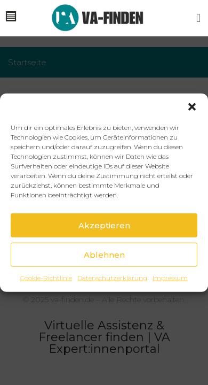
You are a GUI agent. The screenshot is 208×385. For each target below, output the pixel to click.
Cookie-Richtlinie (46, 278)
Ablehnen (104, 254)
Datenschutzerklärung (112, 278)
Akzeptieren (104, 225)
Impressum (170, 278)
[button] (192, 107)
